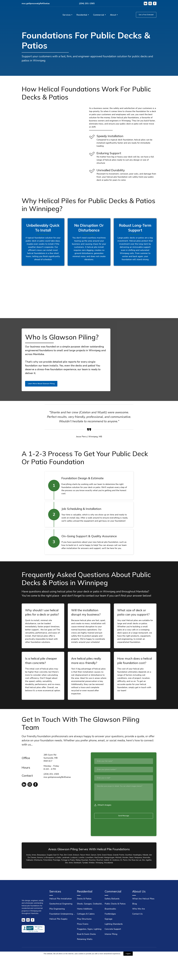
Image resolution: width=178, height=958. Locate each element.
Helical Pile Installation (60, 898)
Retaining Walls (84, 939)
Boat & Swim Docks (86, 934)
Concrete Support (113, 929)
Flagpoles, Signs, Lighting (89, 929)
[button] (145, 3)
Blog (134, 903)
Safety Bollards (112, 898)
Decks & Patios (84, 898)
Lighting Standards (114, 924)
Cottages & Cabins (86, 913)
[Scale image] (55, 292)
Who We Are (138, 908)
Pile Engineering (57, 908)
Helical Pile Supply (58, 919)
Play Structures (84, 919)
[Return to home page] (34, 14)
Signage (108, 919)
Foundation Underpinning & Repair (62, 913)
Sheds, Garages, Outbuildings (90, 903)
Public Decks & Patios (115, 903)
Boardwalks (110, 908)
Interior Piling (111, 934)
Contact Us (137, 913)
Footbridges (110, 913)
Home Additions (84, 908)
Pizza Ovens (82, 924)
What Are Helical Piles (143, 898)
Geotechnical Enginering (60, 903)
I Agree (128, 954)
